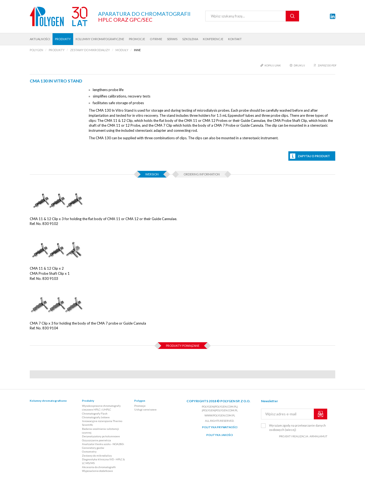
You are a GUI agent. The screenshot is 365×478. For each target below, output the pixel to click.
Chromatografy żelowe (96, 417)
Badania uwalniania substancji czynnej (100, 430)
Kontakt (235, 39)
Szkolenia (190, 39)
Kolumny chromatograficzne (100, 39)
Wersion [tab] (152, 174)
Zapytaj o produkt (314, 156)
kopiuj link (273, 65)
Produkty (63, 39)
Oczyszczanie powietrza (96, 440)
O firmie (156, 39)
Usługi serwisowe (145, 409)
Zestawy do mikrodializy (97, 455)
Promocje (137, 39)
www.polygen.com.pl (219, 415)
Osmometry (89, 451)
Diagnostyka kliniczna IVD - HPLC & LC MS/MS (103, 461)
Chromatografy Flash (94, 413)
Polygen (139, 400)
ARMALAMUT (318, 436)
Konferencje (213, 39)
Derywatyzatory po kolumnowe (101, 436)
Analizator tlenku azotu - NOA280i (103, 444)
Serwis (172, 39)
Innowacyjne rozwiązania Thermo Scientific (102, 422)
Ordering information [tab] (202, 174)
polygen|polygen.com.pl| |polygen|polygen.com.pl (220, 408)
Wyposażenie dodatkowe (97, 470)
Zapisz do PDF (327, 65)
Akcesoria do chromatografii (99, 467)
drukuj (299, 65)
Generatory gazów (93, 447)
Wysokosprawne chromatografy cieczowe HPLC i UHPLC (101, 407)
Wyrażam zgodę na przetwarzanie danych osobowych (297, 427)
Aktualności (40, 39)
